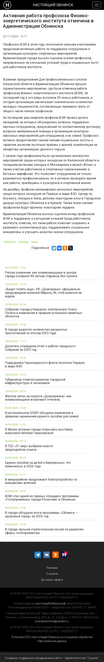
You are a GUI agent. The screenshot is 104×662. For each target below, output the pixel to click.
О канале (52, 573)
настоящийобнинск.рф (50, 603)
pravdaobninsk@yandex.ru (52, 621)
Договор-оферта (52, 579)
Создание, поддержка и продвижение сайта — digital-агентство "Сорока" (51, 658)
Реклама (52, 567)
